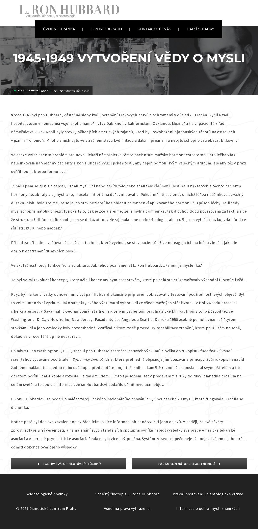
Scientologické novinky (47, 494)
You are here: (28, 90)
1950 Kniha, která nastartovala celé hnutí (189, 464)
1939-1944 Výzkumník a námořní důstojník (68, 464)
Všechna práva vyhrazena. (127, 508)
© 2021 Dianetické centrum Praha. (46, 508)
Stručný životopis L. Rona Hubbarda (127, 494)
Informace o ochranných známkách (208, 508)
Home (44, 90)
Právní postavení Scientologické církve (208, 494)
